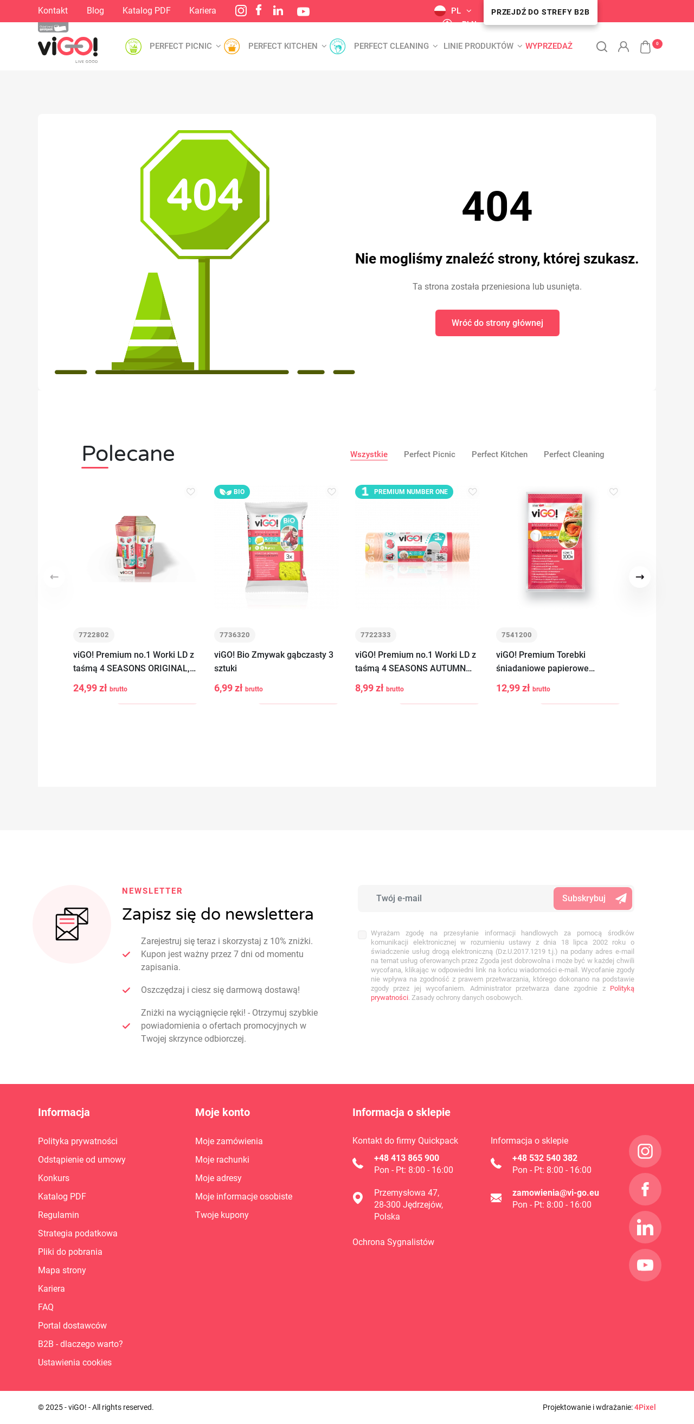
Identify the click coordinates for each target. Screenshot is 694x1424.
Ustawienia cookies (75, 1362)
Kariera (202, 10)
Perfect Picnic (429, 454)
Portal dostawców (72, 1325)
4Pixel (645, 1407)
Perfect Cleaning (574, 454)
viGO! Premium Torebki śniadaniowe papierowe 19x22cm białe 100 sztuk (544, 663)
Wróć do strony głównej (497, 323)
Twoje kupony (222, 1215)
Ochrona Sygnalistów (393, 1242)
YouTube (303, 11)
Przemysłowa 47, (406, 1193)
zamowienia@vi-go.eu (555, 1193)
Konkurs (53, 1178)
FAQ (46, 1307)
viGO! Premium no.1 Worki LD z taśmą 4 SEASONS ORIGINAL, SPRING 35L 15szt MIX (133, 663)
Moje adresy (218, 1178)
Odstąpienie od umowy (82, 1159)
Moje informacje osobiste (243, 1196)
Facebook (258, 9)
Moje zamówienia (229, 1141)
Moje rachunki (222, 1159)
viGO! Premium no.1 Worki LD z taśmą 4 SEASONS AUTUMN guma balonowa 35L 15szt (415, 663)
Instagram (241, 10)
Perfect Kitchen (500, 454)
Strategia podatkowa (78, 1233)
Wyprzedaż (549, 46)
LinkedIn (278, 10)
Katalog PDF (147, 10)
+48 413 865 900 (406, 1158)
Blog (95, 10)
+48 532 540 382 (544, 1158)
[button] (639, 41)
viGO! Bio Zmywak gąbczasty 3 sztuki (273, 662)
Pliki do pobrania (70, 1252)
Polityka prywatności (78, 1141)
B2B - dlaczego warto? (80, 1344)
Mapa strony (62, 1270)
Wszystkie (369, 454)
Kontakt (53, 10)
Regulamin (58, 1215)
